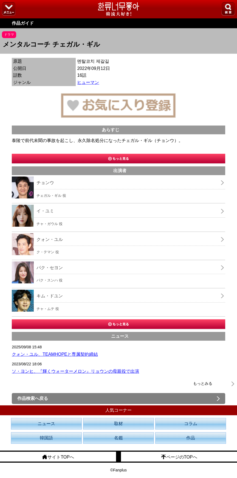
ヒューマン (88, 82)
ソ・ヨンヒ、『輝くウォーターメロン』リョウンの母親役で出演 (75, 371)
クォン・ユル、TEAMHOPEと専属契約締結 (55, 354)
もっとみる (202, 383)
